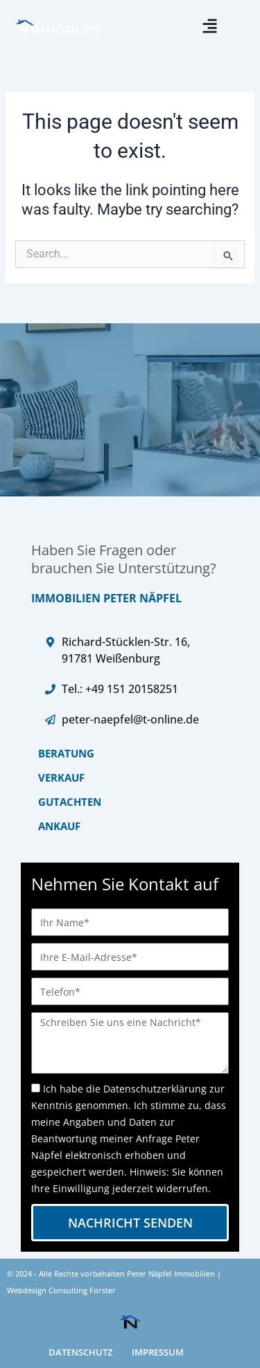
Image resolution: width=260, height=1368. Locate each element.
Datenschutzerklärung (155, 1088)
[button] (210, 26)
